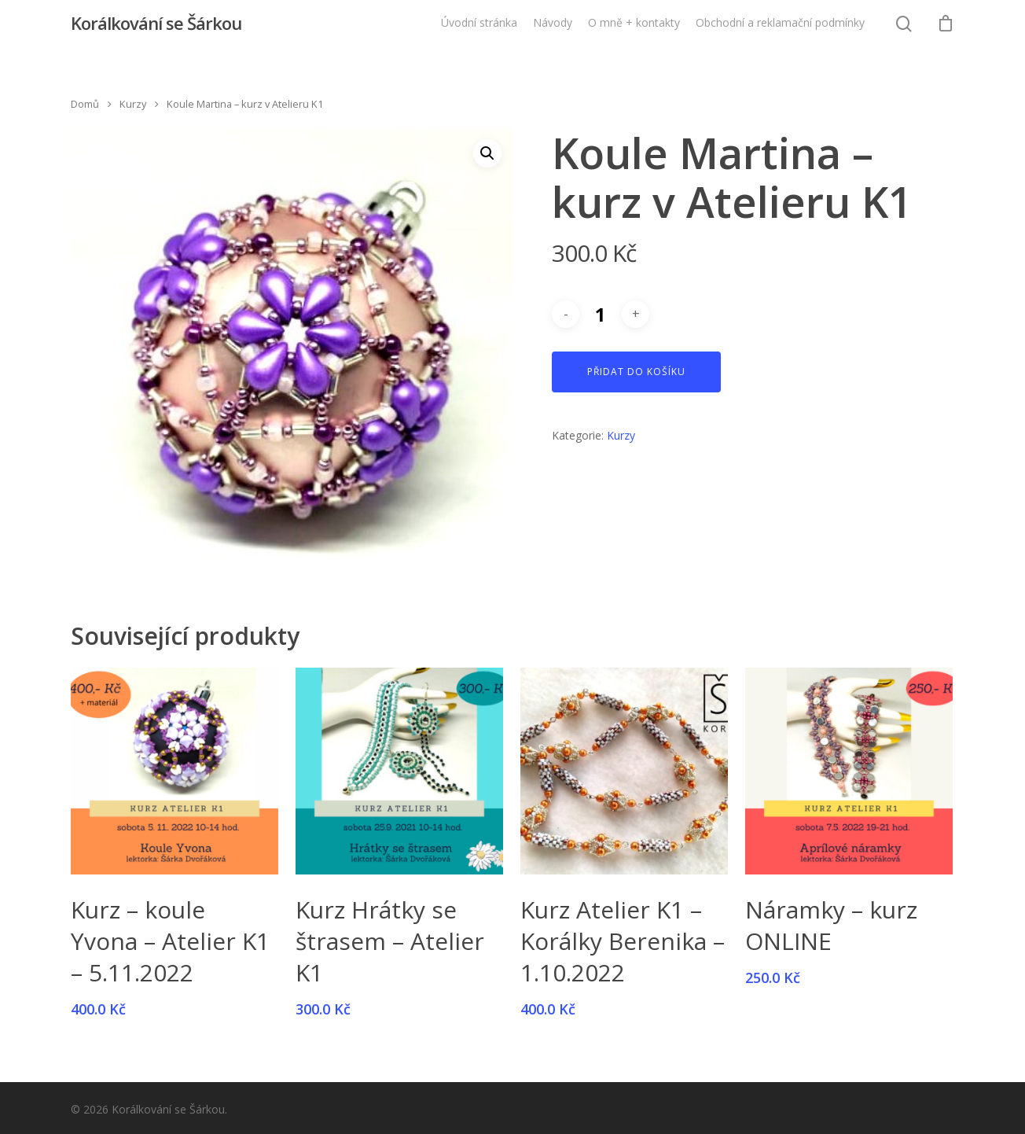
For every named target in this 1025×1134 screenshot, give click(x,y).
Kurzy (132, 104)
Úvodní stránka (479, 30)
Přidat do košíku (636, 371)
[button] (487, 153)
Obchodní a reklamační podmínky (780, 30)
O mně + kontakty (634, 30)
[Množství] (600, 314)
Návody (552, 30)
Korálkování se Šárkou (156, 30)
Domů (85, 104)
